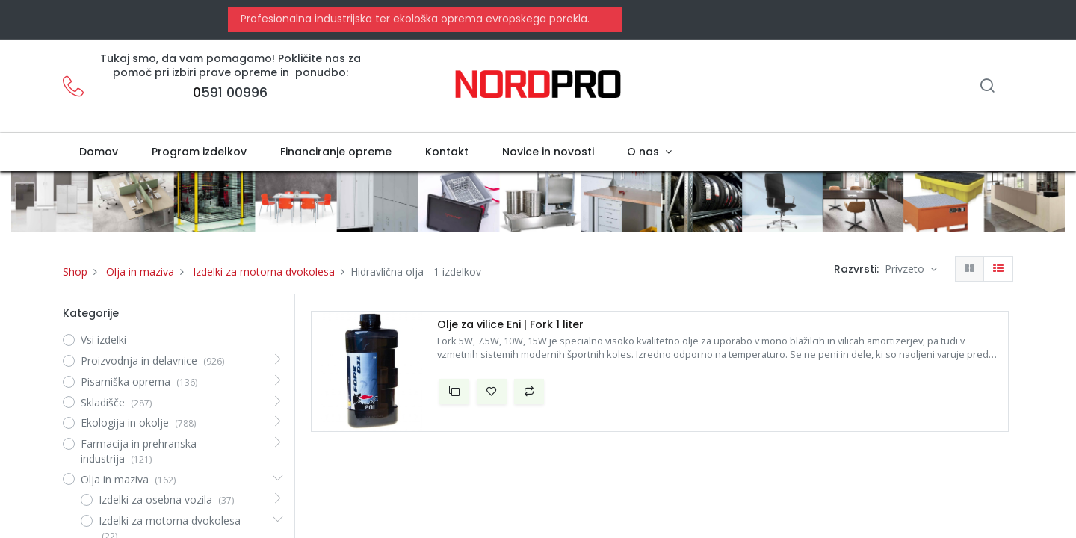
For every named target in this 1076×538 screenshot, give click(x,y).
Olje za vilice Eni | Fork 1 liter (510, 325)
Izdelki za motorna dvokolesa (264, 272)
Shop (75, 272)
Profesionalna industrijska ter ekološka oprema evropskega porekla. (414, 18)
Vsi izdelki (103, 340)
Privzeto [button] (906, 269)
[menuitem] (99, 152)
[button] (454, 391)
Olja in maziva (140, 272)
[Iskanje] (987, 87)
